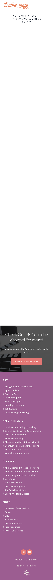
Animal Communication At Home (20, 471)
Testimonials (10, 519)
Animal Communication (16, 453)
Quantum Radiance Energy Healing (21, 446)
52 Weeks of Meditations (16, 508)
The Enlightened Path (14, 490)
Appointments (13, 420)
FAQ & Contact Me (13, 530)
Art (6, 380)
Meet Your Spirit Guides (16, 449)
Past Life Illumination (14, 434)
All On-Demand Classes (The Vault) (21, 468)
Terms (20, 566)
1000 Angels (10, 409)
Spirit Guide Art (11, 390)
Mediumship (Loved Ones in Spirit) (21, 442)
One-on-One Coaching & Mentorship (22, 431)
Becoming (9, 479)
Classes (8, 461)
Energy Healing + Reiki (15, 486)
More (6, 502)
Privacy (31, 566)
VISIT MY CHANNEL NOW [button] (26, 361)
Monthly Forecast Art (14, 405)
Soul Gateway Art (12, 401)
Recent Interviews (12, 523)
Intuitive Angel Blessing (16, 412)
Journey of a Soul (12, 482)
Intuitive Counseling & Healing (19, 427)
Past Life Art (10, 394)
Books (7, 512)
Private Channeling (13, 438)
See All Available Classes (16, 493)
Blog (6, 516)
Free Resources (11, 527)
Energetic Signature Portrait (18, 386)
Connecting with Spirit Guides (19, 475)
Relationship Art (12, 397)
